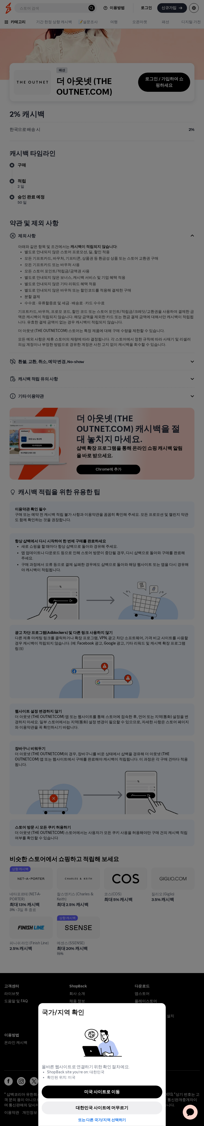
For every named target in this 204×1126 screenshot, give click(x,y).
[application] (190, 1112)
